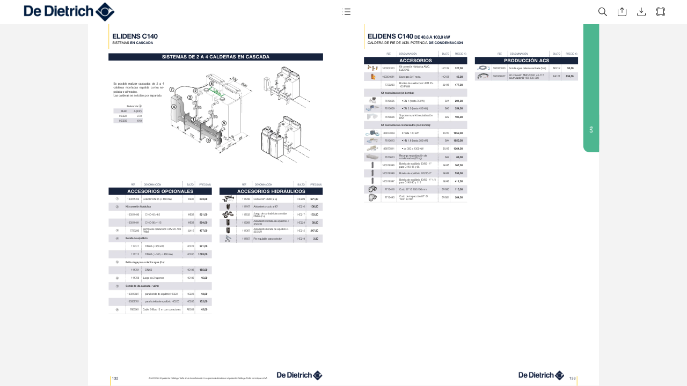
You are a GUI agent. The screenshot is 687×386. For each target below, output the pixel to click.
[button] (345, 12)
